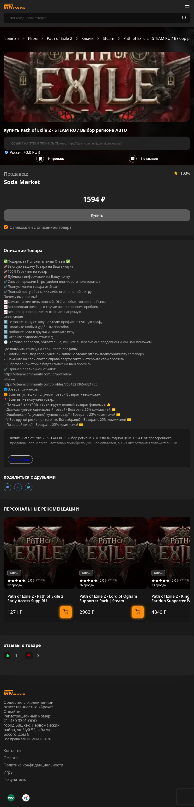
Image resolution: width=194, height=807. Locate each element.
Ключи (87, 38)
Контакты (12, 750)
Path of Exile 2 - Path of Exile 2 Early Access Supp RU (35, 598)
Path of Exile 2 (59, 38)
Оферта (11, 757)
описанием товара (54, 227)
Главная (11, 38)
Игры (33, 38)
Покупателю (15, 779)
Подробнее (20, 459)
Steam (108, 38)
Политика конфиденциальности (33, 765)
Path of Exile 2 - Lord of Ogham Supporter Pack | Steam (108, 598)
